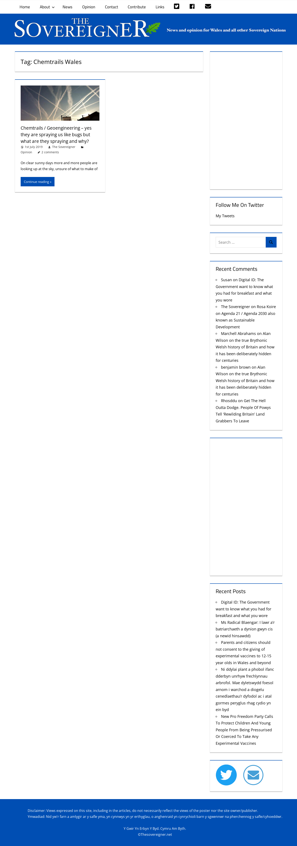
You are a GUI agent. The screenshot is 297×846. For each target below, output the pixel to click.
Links (160, 7)
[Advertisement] (246, 120)
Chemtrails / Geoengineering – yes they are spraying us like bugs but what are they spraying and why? (58, 134)
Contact (111, 7)
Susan (226, 279)
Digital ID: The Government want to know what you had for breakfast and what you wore (243, 609)
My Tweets (225, 215)
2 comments (50, 152)
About (47, 7)
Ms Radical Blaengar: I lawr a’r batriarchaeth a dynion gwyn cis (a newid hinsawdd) (245, 629)
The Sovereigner (63, 147)
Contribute (137, 7)
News (67, 7)
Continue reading (36, 182)
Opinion (88, 7)
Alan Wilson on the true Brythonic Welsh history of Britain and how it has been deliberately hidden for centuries (245, 347)
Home (25, 7)
